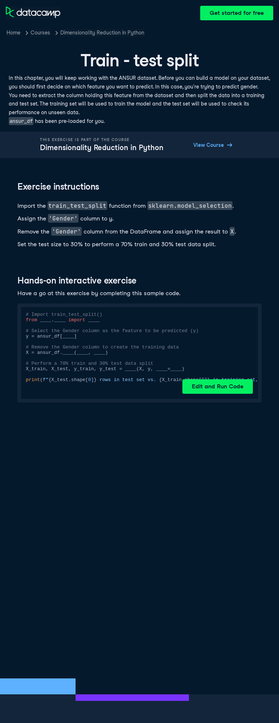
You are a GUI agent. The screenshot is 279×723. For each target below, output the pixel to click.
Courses (40, 33)
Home (13, 33)
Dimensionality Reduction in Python (102, 33)
